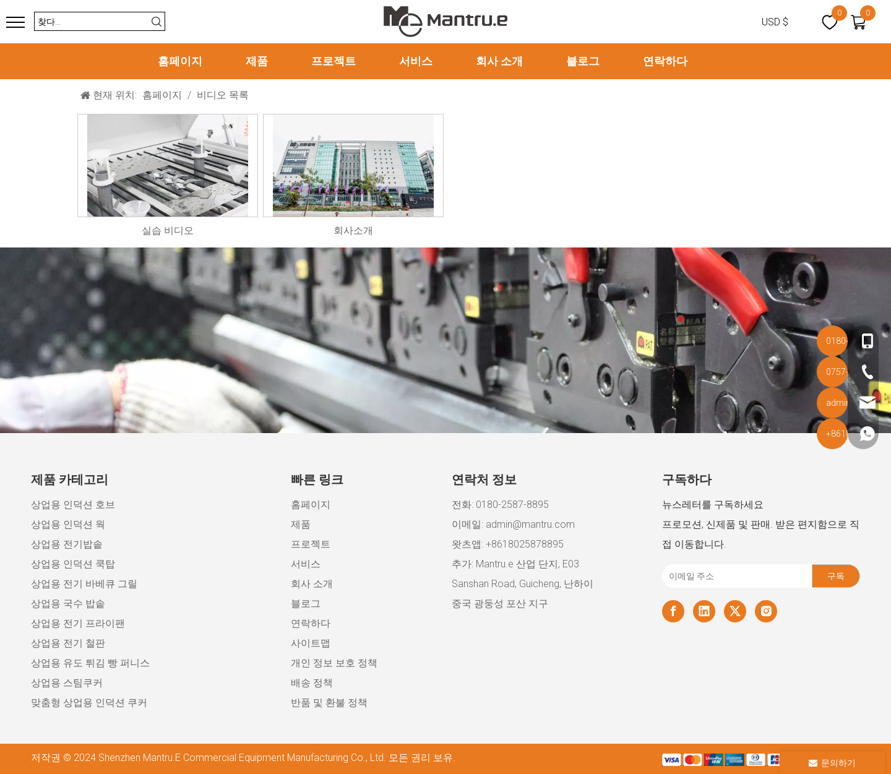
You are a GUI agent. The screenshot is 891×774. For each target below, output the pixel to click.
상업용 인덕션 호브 (73, 504)
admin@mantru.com (530, 524)
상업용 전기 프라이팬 (78, 623)
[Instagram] (766, 611)
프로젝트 (333, 60)
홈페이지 (180, 60)
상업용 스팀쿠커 (67, 683)
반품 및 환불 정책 (329, 702)
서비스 (416, 60)
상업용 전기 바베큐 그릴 (84, 584)
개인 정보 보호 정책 (334, 663)
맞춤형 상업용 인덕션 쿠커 (89, 702)
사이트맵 (310, 643)
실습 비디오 (168, 230)
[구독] (836, 576)
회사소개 (353, 230)
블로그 (583, 60)
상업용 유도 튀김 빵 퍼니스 (90, 663)
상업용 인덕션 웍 (68, 524)
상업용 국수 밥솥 (68, 603)
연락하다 (665, 60)
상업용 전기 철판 (68, 643)
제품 (257, 60)
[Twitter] (735, 611)
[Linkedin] (704, 611)
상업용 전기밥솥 (67, 544)
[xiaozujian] (761, 758)
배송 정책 (312, 683)
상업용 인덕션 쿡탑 (73, 564)
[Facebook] (673, 611)
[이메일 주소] (734, 576)
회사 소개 (499, 60)
